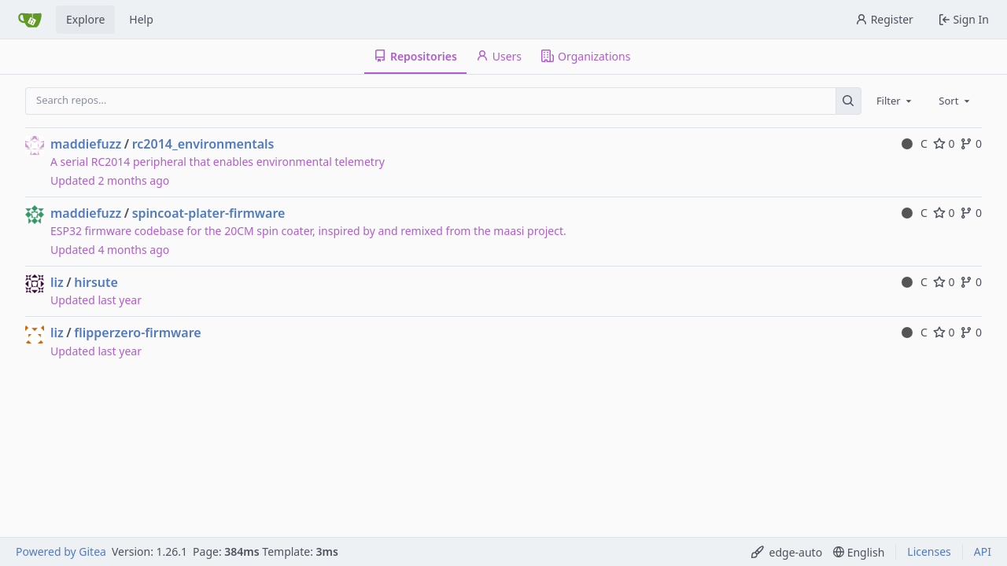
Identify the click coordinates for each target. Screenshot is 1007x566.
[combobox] (895, 101)
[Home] (30, 20)
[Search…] (848, 101)
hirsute (96, 282)
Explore (85, 19)
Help (141, 19)
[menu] (787, 552)
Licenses (929, 551)
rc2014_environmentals (203, 144)
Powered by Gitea (61, 551)
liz (57, 282)
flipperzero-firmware (137, 332)
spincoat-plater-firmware (209, 213)
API (982, 551)
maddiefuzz (85, 144)
